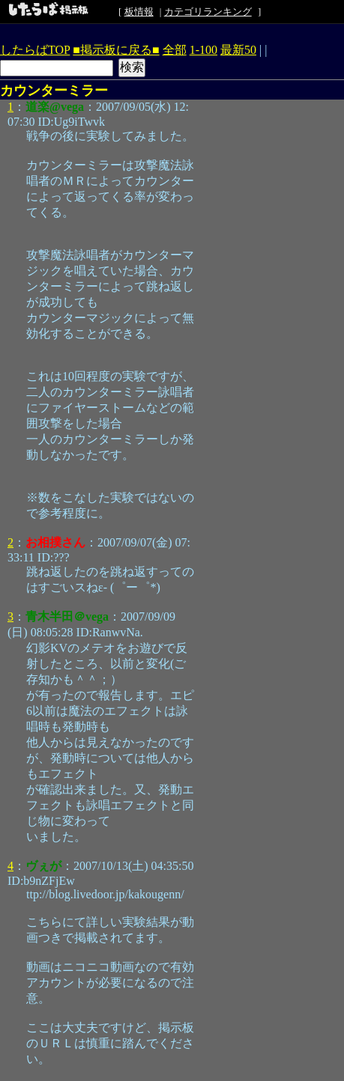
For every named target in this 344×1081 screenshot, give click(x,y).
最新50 (238, 49)
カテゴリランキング (208, 11)
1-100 (203, 49)
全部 (175, 49)
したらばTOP (35, 49)
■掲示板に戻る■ (116, 49)
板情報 (139, 11)
